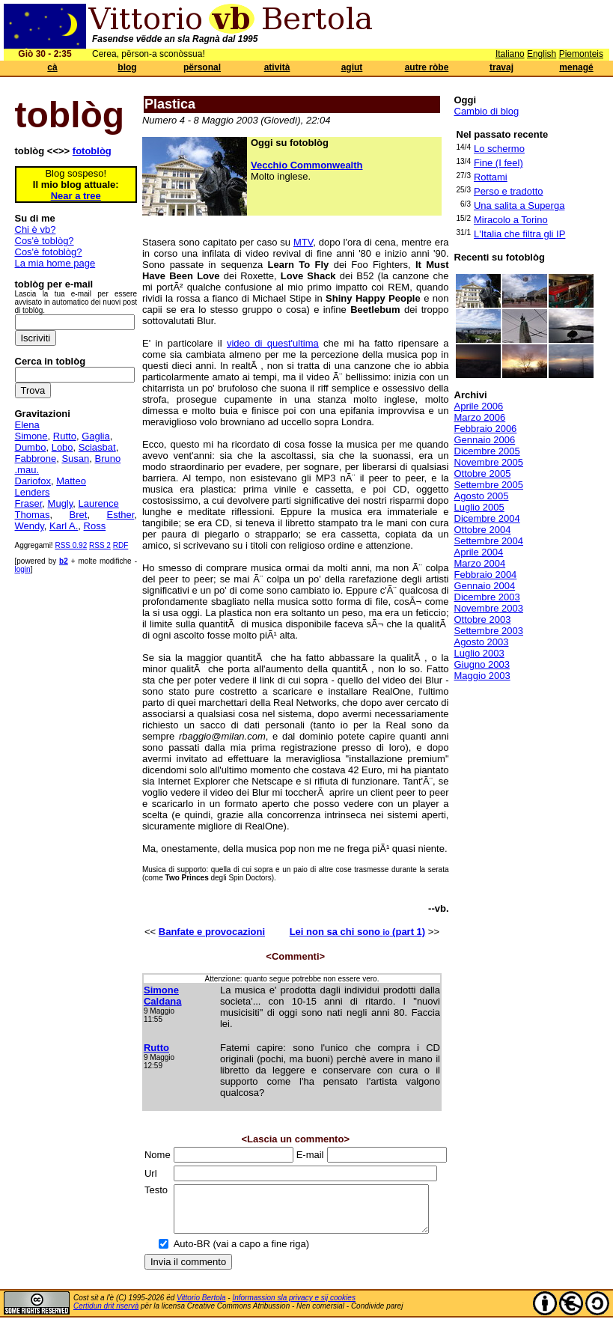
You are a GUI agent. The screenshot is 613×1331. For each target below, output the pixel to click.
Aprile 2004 (479, 552)
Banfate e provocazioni (212, 931)
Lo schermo (499, 148)
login (23, 569)
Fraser (29, 503)
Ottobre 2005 (482, 473)
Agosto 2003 (481, 642)
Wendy (29, 526)
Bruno (108, 458)
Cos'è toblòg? (44, 240)
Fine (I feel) (498, 162)
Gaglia (96, 436)
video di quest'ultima (273, 343)
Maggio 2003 (482, 675)
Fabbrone (36, 458)
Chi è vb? (35, 229)
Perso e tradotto (508, 191)
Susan (75, 458)
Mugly (60, 503)
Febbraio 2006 (485, 428)
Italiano (510, 54)
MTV (303, 242)
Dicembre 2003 (487, 597)
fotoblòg (92, 150)
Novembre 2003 (489, 608)
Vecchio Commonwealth (307, 165)
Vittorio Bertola (201, 1307)
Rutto (64, 436)
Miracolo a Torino (511, 219)
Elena (27, 424)
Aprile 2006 (479, 406)
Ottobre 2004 (482, 529)
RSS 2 (100, 545)
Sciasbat (97, 447)
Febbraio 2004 (485, 574)
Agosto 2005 (481, 496)
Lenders (32, 492)
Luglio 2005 (479, 507)
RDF (121, 545)
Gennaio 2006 (485, 439)
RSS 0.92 (71, 545)
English (541, 54)
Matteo (71, 481)
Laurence (99, 503)
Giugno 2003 (482, 664)
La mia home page (55, 263)
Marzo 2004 (480, 563)
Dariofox (33, 481)
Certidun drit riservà (105, 1315)
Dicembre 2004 (487, 518)
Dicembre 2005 (487, 451)
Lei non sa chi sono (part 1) (358, 931)
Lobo (62, 447)
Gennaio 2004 (485, 585)
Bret (79, 514)
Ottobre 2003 (482, 619)
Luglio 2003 (479, 653)
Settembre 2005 (489, 484)
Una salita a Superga (519, 205)
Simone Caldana (163, 995)
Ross (95, 526)
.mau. (27, 469)
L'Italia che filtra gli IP (519, 234)
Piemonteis (581, 54)
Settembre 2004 (489, 540)
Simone (31, 436)
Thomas (32, 514)
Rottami (490, 177)
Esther (120, 514)
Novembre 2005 (489, 462)
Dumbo (30, 447)
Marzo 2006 (480, 417)
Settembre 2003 (489, 630)
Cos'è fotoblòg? (48, 252)
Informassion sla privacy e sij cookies (294, 1307)
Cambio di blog (486, 111)
